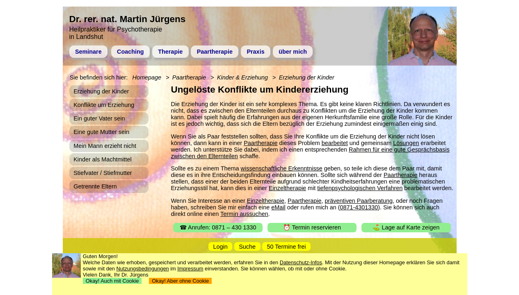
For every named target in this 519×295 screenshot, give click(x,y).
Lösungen (406, 143)
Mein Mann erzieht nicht (104, 146)
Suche (247, 246)
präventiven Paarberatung (359, 200)
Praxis (255, 51)
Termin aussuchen (244, 214)
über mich (293, 51)
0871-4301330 (359, 207)
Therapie (170, 51)
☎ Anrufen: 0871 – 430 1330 (218, 227)
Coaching (130, 51)
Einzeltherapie (287, 188)
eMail (278, 207)
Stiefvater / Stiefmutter (102, 173)
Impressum (190, 269)
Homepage (147, 77)
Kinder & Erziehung (242, 77)
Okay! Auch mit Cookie (112, 281)
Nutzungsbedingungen (143, 269)
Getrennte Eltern (95, 186)
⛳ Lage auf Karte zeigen (406, 227)
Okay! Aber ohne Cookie (180, 281)
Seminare (88, 51)
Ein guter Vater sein (99, 118)
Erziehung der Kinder (306, 77)
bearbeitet (335, 143)
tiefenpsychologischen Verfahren (359, 188)
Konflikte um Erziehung (103, 105)
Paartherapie (215, 51)
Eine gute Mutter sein (101, 132)
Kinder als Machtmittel (102, 159)
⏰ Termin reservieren (312, 227)
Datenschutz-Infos (301, 262)
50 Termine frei (286, 246)
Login (220, 246)
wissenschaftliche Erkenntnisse (281, 168)
